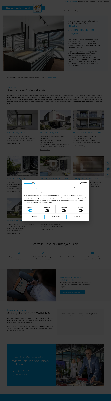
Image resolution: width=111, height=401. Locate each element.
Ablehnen (34, 216)
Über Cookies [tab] (78, 188)
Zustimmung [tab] (33, 188)
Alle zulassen (76, 216)
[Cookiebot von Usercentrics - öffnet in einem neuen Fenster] (80, 183)
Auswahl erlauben (55, 216)
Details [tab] (55, 188)
